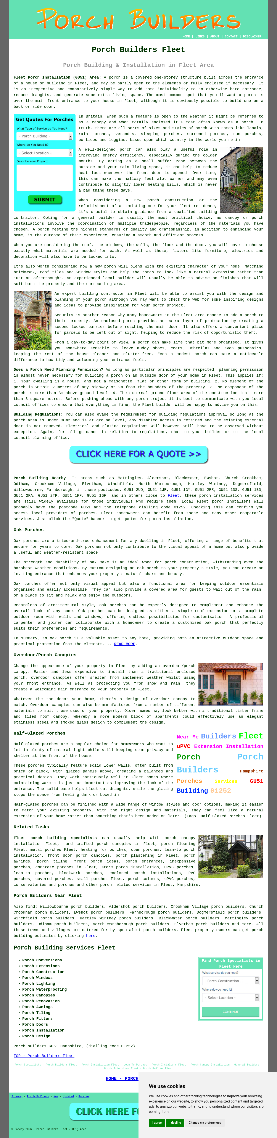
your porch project (162, 305)
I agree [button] (157, 1122)
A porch (41, 229)
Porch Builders (38, 1096)
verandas (124, 134)
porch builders (212, 924)
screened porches (206, 134)
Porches (84, 1096)
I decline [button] (175, 1122)
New (55, 1096)
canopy (60, 716)
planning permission (241, 370)
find (30, 906)
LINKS (200, 36)
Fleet (173, 495)
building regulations (182, 414)
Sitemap (16, 1096)
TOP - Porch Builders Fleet (44, 1056)
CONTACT (231, 36)
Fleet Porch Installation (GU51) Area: (57, 77)
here (90, 936)
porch (115, 77)
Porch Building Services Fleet (64, 948)
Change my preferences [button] (205, 1122)
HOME (186, 36)
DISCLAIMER (252, 36)
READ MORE (124, 644)
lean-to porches (33, 873)
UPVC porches (178, 867)
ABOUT (214, 36)
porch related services (126, 885)
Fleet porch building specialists (55, 838)
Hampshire (187, 885)
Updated (68, 1096)
